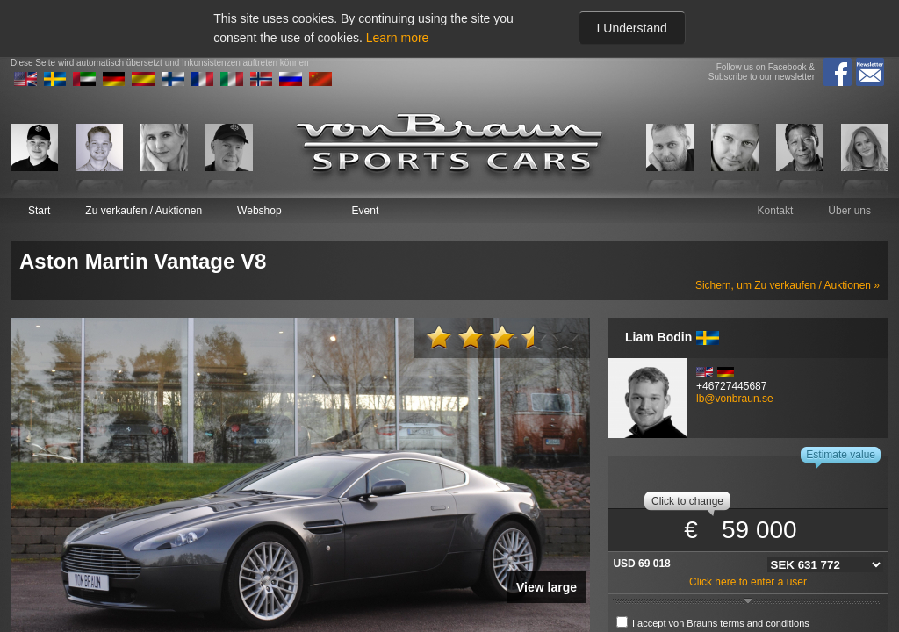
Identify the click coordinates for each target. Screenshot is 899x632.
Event (365, 211)
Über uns (849, 211)
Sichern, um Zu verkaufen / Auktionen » (787, 285)
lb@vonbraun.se (734, 398)
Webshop (259, 211)
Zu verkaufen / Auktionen (143, 211)
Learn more (397, 38)
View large (546, 587)
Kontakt (776, 211)
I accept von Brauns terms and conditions (720, 623)
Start (39, 211)
